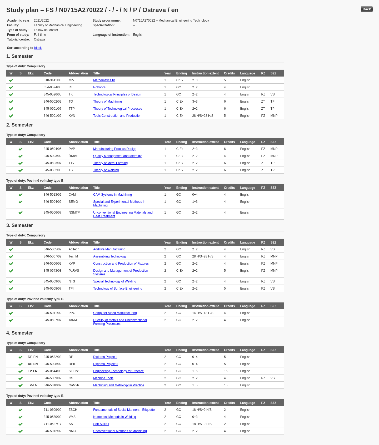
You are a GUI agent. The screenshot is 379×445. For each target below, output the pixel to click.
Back (367, 9)
